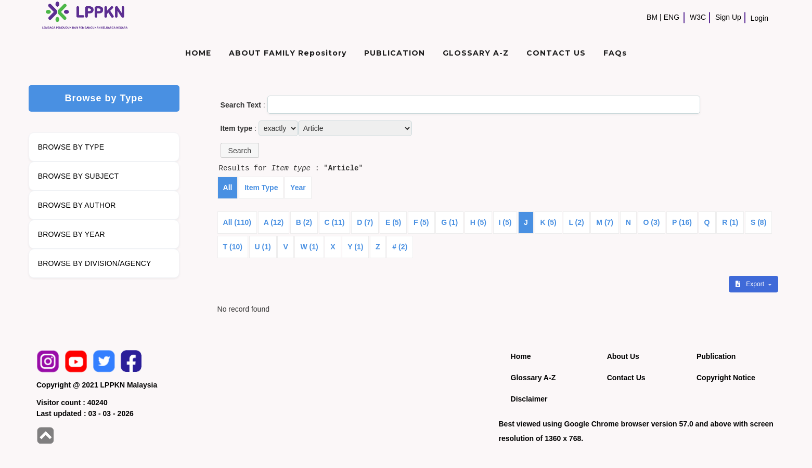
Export (751, 284)
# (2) (399, 247)
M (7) (604, 222)
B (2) (304, 222)
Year (298, 187)
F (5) (421, 222)
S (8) (758, 222)
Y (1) (355, 247)
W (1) (309, 247)
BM (652, 17)
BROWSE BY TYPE (71, 147)
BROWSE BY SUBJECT (78, 176)
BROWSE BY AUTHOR (77, 205)
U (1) (263, 247)
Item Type (261, 187)
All (228, 187)
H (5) (478, 222)
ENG (671, 17)
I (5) (505, 222)
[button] (240, 150)
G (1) (449, 222)
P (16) (682, 222)
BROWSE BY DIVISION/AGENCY (94, 263)
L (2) (576, 222)
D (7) (365, 222)
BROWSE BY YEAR (71, 234)
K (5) (548, 222)
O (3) (651, 222)
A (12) (273, 222)
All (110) (237, 222)
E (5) (393, 222)
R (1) (730, 222)
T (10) (232, 247)
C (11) (335, 222)
